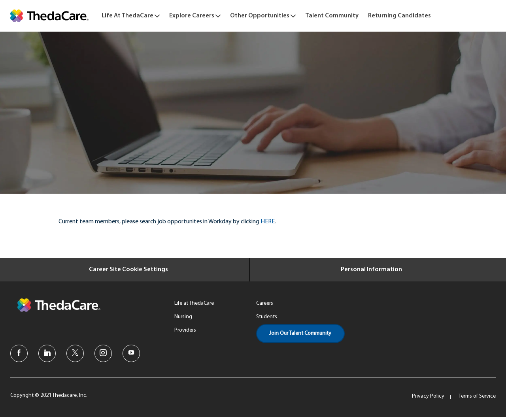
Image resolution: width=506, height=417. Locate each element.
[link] (49, 15)
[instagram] (103, 353)
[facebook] (19, 353)
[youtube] (131, 353)
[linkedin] (47, 353)
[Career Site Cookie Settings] (128, 269)
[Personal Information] (371, 269)
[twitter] (75, 353)
